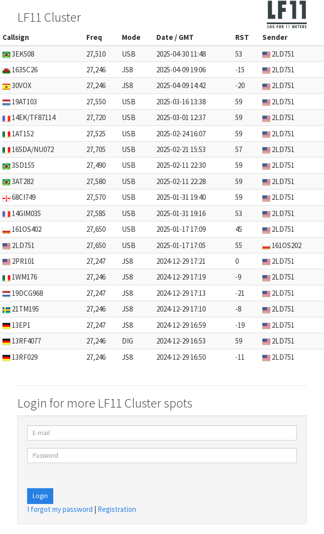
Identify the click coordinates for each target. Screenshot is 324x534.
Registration (117, 509)
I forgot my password (60, 509)
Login (40, 496)
